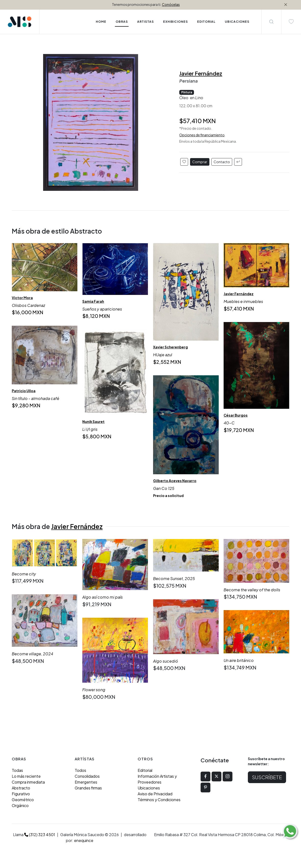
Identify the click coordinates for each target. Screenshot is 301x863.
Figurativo (21, 793)
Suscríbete (267, 777)
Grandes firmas (88, 787)
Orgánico (20, 805)
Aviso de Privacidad (155, 793)
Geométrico (23, 799)
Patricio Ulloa (24, 390)
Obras (122, 21)
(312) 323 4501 (39, 834)
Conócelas (171, 4)
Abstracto (21, 787)
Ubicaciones (149, 787)
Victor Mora (22, 297)
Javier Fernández (200, 73)
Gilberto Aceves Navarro (174, 480)
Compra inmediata (28, 782)
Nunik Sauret (93, 421)
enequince (83, 840)
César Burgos (236, 415)
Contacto (222, 162)
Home (101, 21)
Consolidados (87, 776)
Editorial (145, 770)
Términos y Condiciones (159, 799)
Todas (17, 770)
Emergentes (86, 782)
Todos (80, 770)
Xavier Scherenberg (170, 347)
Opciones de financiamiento (202, 135)
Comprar (199, 162)
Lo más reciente (26, 776)
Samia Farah (93, 301)
